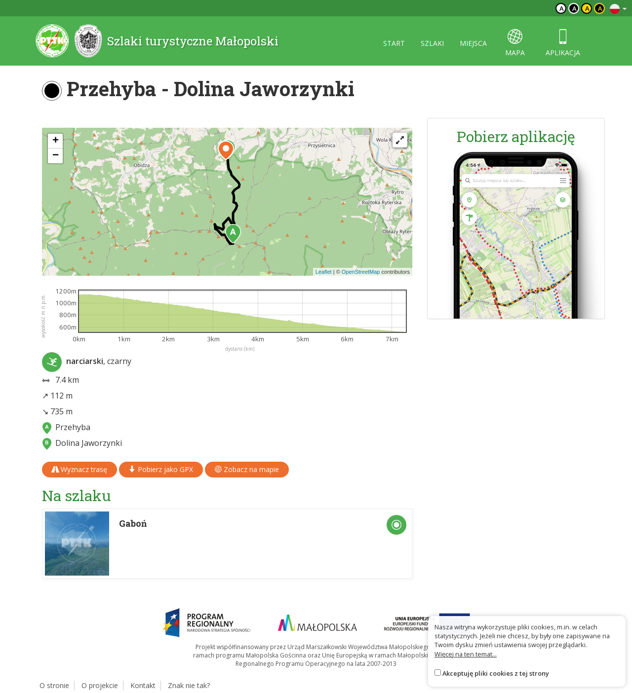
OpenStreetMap (361, 272)
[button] (233, 234)
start (394, 43)
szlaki (432, 43)
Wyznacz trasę (79, 469)
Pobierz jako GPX (161, 469)
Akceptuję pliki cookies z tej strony (495, 673)
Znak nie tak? (189, 685)
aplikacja (563, 43)
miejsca (473, 43)
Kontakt (143, 685)
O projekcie (99, 685)
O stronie (54, 685)
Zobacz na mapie (247, 469)
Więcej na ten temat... (465, 654)
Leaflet (324, 272)
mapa (515, 43)
